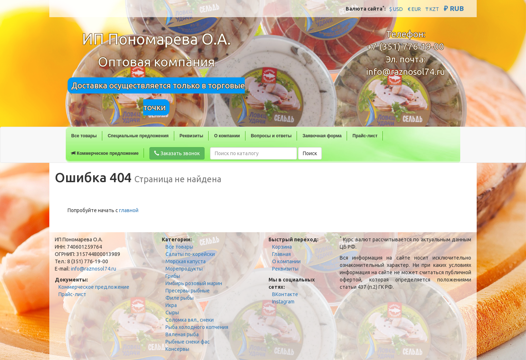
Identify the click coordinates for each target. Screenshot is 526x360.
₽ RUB (454, 8)
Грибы (172, 276)
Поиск (310, 153)
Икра (171, 305)
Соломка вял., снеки (189, 320)
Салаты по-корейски (190, 254)
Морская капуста (185, 261)
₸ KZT (432, 9)
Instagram (283, 302)
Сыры (172, 312)
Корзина (282, 247)
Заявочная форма (322, 135)
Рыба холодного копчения (196, 327)
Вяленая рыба (182, 334)
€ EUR (414, 9)
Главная (281, 254)
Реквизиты (191, 135)
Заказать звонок (177, 153)
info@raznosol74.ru (405, 72)
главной (128, 210)
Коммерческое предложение (104, 153)
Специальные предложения (138, 135)
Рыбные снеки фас (187, 342)
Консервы (177, 349)
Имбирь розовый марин (193, 283)
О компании (227, 135)
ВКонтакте (285, 294)
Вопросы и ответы (271, 135)
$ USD (396, 9)
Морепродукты (184, 269)
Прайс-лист (364, 135)
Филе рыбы (179, 298)
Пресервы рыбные (187, 291)
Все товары (84, 135)
